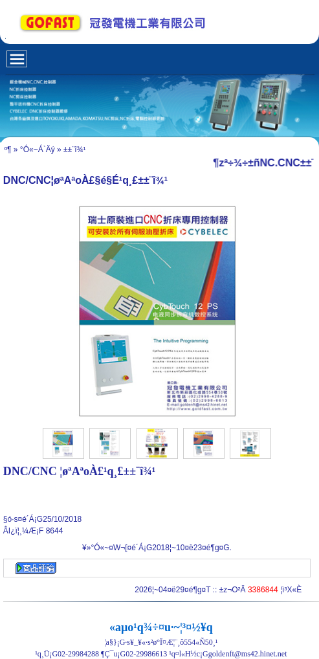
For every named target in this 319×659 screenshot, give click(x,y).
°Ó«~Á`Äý (37, 149)
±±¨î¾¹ (74, 149)
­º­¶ (8, 149)
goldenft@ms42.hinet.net (247, 653)
